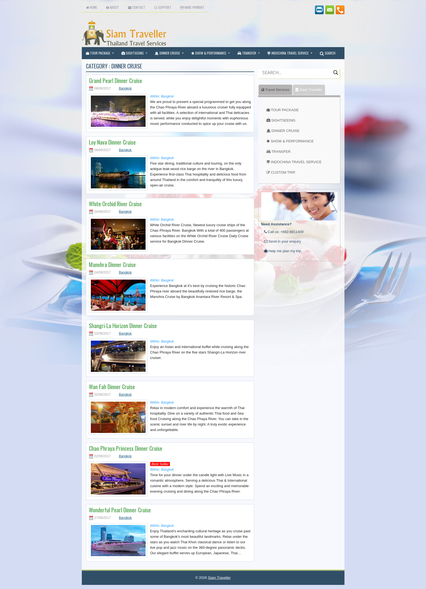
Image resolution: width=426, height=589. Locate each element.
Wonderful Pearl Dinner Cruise (120, 510)
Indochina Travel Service (291, 51)
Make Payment (192, 7)
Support (162, 7)
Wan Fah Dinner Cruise (112, 387)
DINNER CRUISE (285, 131)
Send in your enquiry (282, 241)
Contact (136, 7)
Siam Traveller (308, 90)
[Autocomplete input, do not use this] (296, 77)
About (112, 7)
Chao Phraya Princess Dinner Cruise (125, 448)
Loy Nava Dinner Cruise (112, 142)
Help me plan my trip (282, 251)
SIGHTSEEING (283, 120)
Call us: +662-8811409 (284, 232)
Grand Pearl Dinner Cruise (115, 80)
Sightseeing (136, 51)
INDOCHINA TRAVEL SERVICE (296, 162)
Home (91, 7)
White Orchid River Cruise (115, 204)
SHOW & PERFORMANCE (292, 141)
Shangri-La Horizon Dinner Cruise (123, 325)
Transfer (250, 51)
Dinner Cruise (171, 51)
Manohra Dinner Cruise (112, 264)
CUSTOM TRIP (283, 172)
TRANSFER (281, 152)
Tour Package (101, 51)
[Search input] (296, 72)
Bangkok (125, 88)
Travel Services (275, 90)
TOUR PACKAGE (285, 110)
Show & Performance (212, 51)
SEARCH (327, 53)
